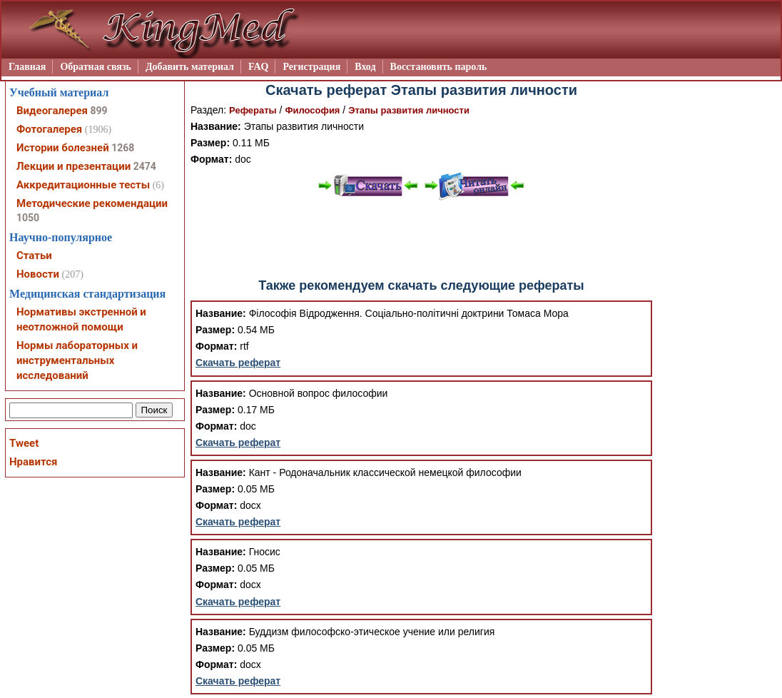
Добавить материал (190, 66)
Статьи (34, 255)
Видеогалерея (52, 110)
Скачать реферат (238, 362)
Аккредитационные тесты (83, 184)
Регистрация (311, 66)
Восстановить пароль (438, 66)
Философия (312, 110)
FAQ (258, 66)
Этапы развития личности (408, 110)
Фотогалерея (49, 129)
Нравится (33, 461)
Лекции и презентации (73, 166)
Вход (365, 66)
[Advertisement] (421, 240)
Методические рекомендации (92, 203)
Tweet (24, 443)
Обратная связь (95, 66)
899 (98, 110)
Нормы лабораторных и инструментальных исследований (77, 360)
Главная (27, 66)
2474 (144, 166)
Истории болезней (62, 147)
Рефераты (253, 110)
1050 (27, 217)
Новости (37, 274)
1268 (122, 147)
